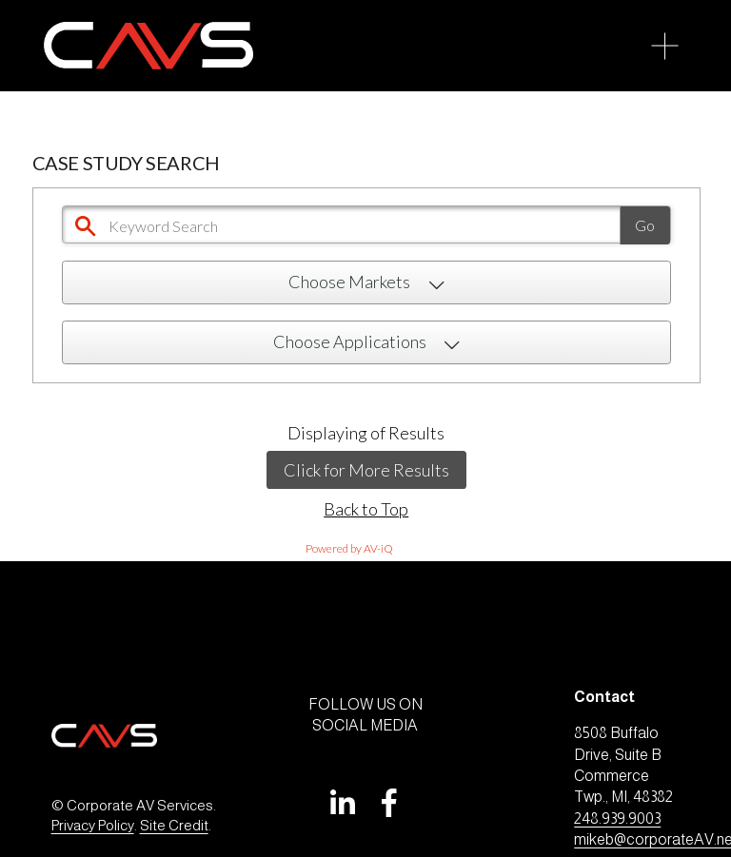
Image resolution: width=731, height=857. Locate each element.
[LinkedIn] (341, 803)
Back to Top (366, 508)
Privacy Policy (92, 825)
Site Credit (174, 825)
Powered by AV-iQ (349, 548)
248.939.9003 (617, 818)
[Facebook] (389, 803)
